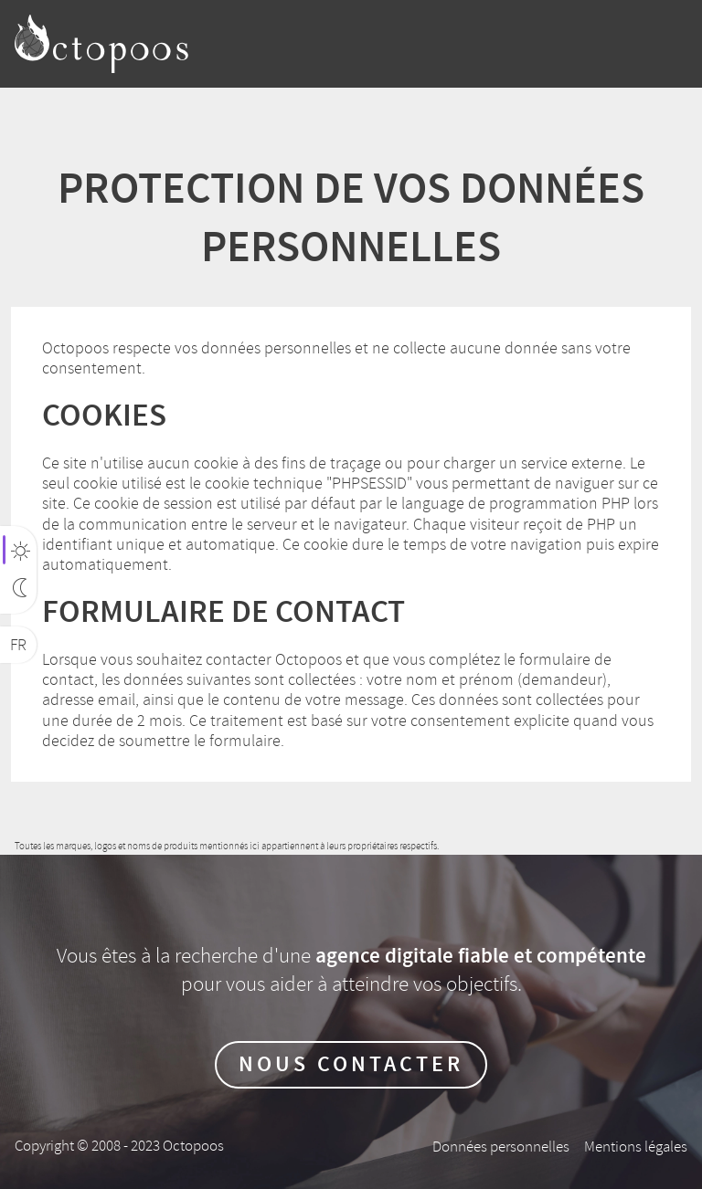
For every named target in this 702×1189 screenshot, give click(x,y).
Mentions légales (635, 1146)
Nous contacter (351, 1064)
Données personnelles (500, 1146)
